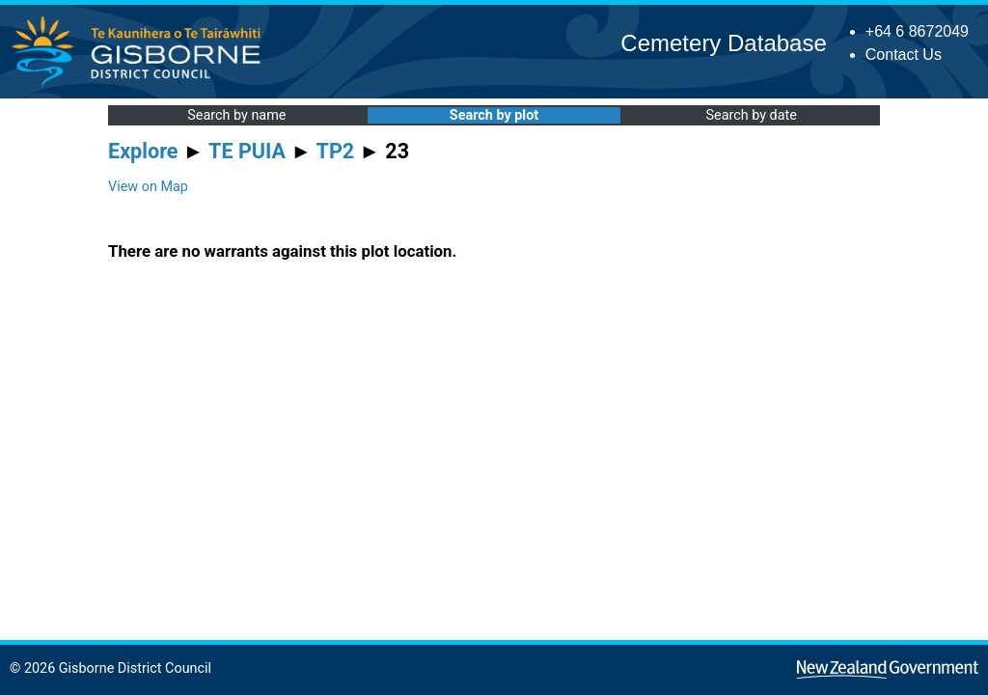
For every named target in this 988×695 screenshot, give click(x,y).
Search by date (750, 115)
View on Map (148, 187)
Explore (143, 151)
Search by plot (494, 115)
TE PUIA (247, 151)
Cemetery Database (723, 43)
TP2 (335, 151)
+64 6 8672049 (917, 31)
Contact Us (903, 54)
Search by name (236, 115)
